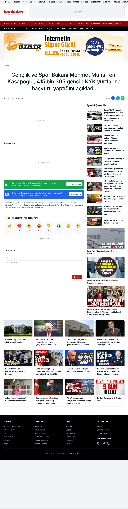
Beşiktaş (69, 430)
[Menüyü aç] (123, 23)
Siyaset (41, 23)
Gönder (77, 277)
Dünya (72, 23)
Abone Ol (75, 194)
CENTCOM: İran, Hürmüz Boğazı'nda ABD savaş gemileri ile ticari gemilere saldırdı (56, 28)
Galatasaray (71, 433)
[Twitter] (104, 443)
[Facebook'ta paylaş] (113, 98)
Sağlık (80, 23)
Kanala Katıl (74, 184)
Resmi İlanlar (107, 23)
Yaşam (65, 23)
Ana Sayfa (8, 23)
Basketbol (70, 440)
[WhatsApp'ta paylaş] (123, 98)
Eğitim (57, 23)
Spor (34, 23)
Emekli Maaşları (41, 440)
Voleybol (69, 444)
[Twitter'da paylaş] (118, 98)
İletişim (118, 23)
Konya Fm (8, 440)
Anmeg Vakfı (9, 430)
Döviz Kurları (40, 430)
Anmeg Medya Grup (12, 426)
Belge (6, 444)
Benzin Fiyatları (41, 444)
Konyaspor (70, 426)
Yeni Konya (8, 437)
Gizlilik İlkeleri (102, 433)
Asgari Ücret (40, 426)
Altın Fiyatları (40, 433)
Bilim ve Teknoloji (92, 23)
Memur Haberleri (42, 437)
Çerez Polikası (103, 430)
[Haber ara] (123, 28)
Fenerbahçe (71, 437)
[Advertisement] (77, 11)
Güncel (17, 23)
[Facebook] (98, 443)
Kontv (6, 433)
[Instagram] (108, 443)
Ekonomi (26, 23)
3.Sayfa (49, 23)
